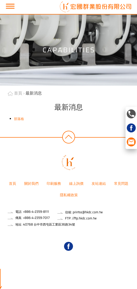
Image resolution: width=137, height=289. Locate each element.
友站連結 (99, 183)
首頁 (18, 93)
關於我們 (31, 183)
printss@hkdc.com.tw (88, 212)
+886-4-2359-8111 (36, 211)
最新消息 (34, 93)
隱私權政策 (69, 195)
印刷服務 (54, 183)
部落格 (19, 119)
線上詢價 (76, 183)
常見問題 (121, 183)
